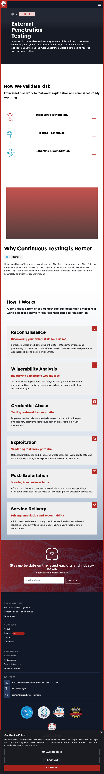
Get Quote (9, 642)
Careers (14, 633)
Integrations (9, 616)
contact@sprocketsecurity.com (26, 695)
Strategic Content (12, 664)
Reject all (52, 760)
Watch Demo (10, 656)
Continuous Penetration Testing (18, 612)
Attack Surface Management (17, 607)
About (7, 629)
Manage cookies (52, 752)
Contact (8, 637)
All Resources (10, 660)
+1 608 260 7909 (19, 689)
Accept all (52, 768)
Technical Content (12, 668)
